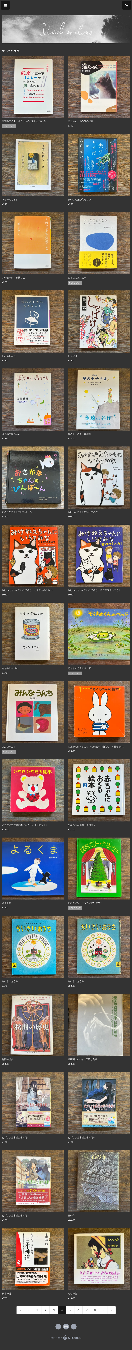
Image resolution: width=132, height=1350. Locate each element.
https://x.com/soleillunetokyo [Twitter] (58, 1326)
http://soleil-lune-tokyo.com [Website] (74, 1326)
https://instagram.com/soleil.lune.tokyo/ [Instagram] (66, 1326)
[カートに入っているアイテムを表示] (126, 5)
